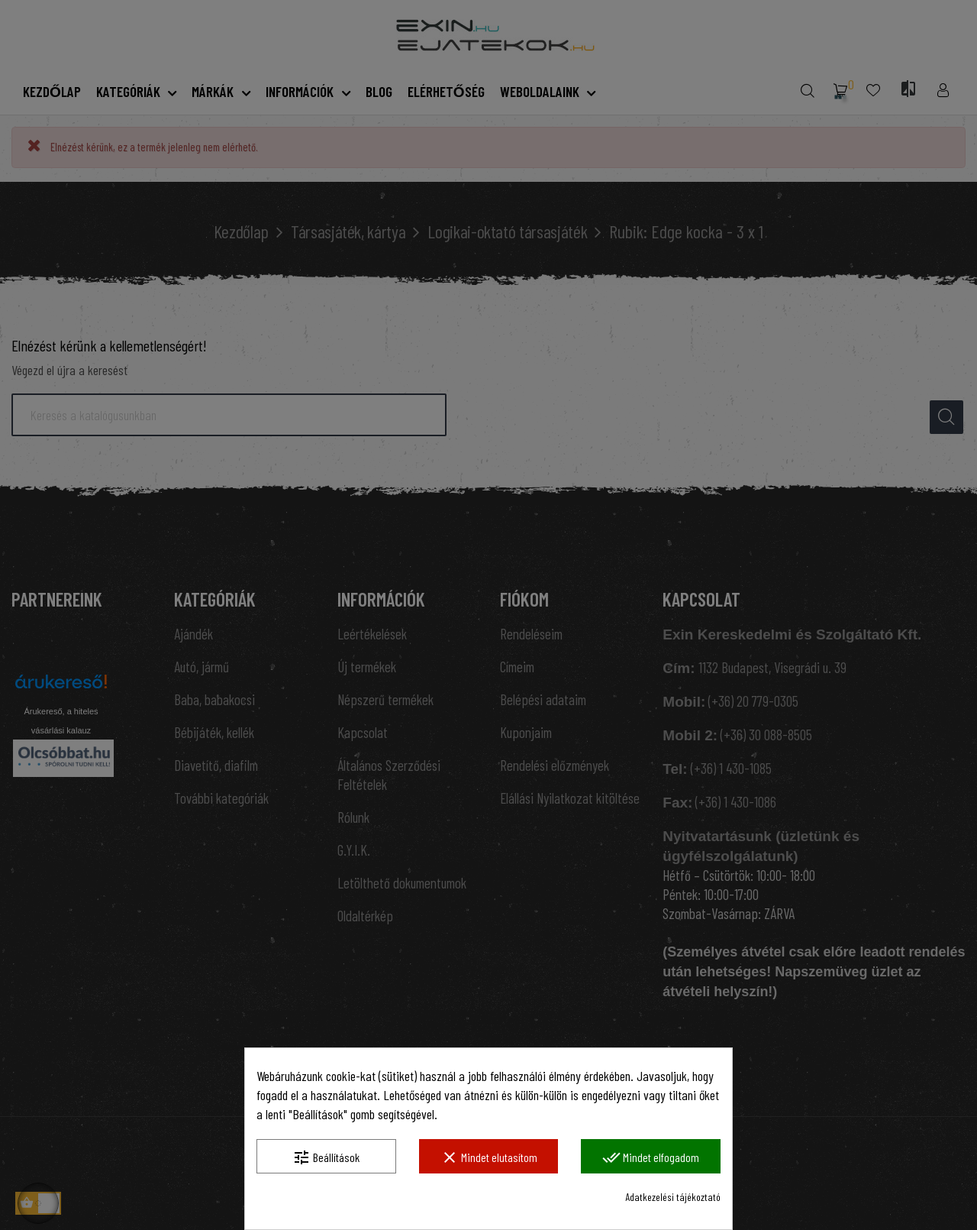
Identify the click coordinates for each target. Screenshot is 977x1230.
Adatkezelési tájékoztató (673, 1196)
